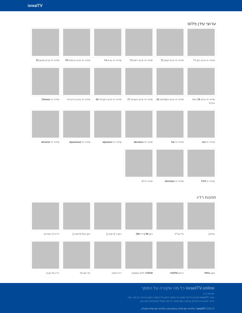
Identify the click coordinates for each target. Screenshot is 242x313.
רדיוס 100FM (177, 273)
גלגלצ (211, 233)
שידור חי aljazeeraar (79, 142)
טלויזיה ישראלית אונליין (153, 308)
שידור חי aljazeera (111, 142)
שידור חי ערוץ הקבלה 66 (108, 99)
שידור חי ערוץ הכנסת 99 (77, 60)
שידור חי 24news (50, 99)
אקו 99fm (209, 273)
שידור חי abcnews (143, 142)
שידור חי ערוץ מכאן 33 (47, 60)
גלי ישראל (85, 273)
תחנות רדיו (206, 197)
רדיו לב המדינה (51, 233)
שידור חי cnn (208, 142)
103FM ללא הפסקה (142, 273)
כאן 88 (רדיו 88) (144, 233)
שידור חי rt (147, 181)
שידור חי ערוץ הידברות (78, 99)
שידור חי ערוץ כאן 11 (204, 60)
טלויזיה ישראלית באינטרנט (181, 308)
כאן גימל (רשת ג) (81, 233)
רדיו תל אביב (52, 273)
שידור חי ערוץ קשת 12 (172, 60)
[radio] (121, 100)
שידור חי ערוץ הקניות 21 (140, 99)
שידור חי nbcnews (174, 181)
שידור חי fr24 (208, 181)
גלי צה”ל (179, 233)
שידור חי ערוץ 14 (112, 60)
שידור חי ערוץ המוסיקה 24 (170, 99)
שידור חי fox (177, 142)
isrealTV (35, 5)
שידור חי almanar (50, 142)
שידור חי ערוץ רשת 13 (141, 60)
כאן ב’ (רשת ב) (114, 233)
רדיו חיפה (116, 273)
